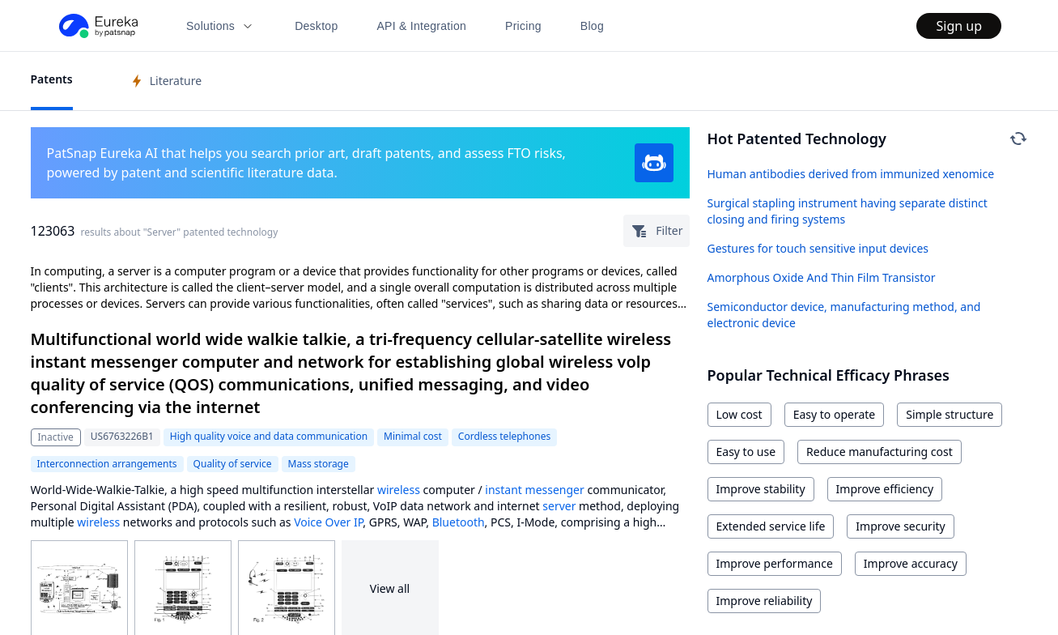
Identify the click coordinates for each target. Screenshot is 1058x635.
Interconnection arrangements (107, 464)
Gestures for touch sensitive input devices (818, 248)
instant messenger (534, 489)
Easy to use (746, 451)
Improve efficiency (885, 488)
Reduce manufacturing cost (879, 451)
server (559, 506)
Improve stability (760, 488)
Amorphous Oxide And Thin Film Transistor (821, 277)
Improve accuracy (911, 563)
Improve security (900, 526)
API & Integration (421, 25)
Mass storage (318, 464)
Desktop (316, 25)
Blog (592, 25)
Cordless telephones (504, 436)
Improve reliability (764, 600)
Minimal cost (413, 436)
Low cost (739, 414)
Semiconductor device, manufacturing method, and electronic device (844, 314)
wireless (398, 489)
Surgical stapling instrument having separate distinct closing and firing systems (847, 211)
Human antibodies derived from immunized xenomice (851, 173)
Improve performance (774, 563)
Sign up (959, 26)
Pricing (523, 25)
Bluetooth (458, 522)
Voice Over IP (328, 522)
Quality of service (232, 464)
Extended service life (771, 526)
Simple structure (949, 414)
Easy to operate (834, 414)
